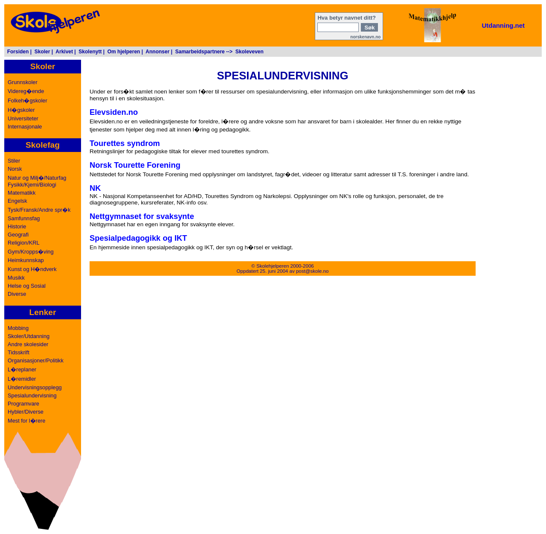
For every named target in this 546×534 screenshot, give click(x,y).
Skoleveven (249, 52)
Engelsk (17, 201)
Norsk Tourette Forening (135, 164)
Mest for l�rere (26, 420)
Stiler (14, 161)
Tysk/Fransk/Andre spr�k (39, 210)
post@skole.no (312, 271)
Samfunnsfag (24, 218)
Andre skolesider (28, 344)
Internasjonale (25, 126)
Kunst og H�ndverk (32, 269)
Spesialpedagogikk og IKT (138, 237)
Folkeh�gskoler (27, 100)
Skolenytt (90, 52)
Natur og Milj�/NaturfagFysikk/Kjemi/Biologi (37, 181)
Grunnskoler (23, 82)
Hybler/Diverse (26, 412)
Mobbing (18, 328)
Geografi (18, 234)
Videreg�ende (26, 91)
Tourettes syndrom (125, 143)
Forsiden (18, 52)
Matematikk (21, 193)
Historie (17, 226)
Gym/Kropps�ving (31, 251)
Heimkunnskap (26, 260)
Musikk (16, 277)
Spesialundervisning (32, 395)
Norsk (15, 169)
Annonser (157, 52)
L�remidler (22, 379)
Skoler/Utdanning (28, 336)
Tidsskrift (18, 352)
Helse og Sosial (27, 286)
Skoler (42, 52)
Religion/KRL (24, 242)
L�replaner (22, 369)
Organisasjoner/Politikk (36, 360)
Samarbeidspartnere (200, 52)
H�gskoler (21, 110)
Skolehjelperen (272, 265)
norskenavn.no (365, 37)
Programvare (23, 403)
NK (95, 188)
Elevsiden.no (114, 112)
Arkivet (64, 52)
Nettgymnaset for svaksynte (142, 216)
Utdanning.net (503, 25)
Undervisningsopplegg (35, 387)
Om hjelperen (123, 52)
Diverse (17, 294)
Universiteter (23, 118)
